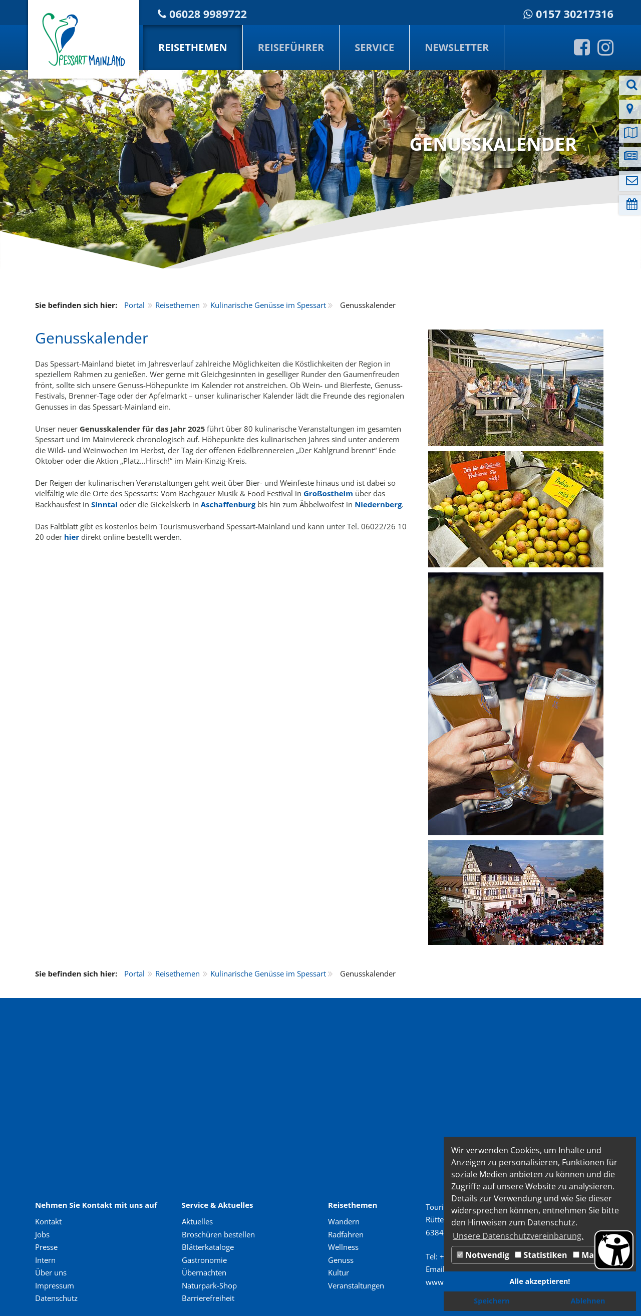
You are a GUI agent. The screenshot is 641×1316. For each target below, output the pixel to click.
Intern (45, 1260)
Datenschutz (56, 1298)
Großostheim (328, 493)
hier (71, 537)
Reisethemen (192, 47)
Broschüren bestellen (218, 1234)
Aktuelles (197, 1221)
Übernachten (204, 1272)
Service (374, 47)
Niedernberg (378, 504)
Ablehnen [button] (588, 1300)
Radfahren (346, 1234)
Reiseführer (291, 47)
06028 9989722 (208, 14)
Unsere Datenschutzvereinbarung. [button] (518, 1235)
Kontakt (48, 1221)
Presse (46, 1247)
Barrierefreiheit (208, 1298)
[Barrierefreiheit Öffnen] (613, 1249)
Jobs (42, 1234)
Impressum (54, 1285)
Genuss (341, 1260)
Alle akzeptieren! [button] (540, 1281)
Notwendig (483, 1254)
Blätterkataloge (208, 1247)
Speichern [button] (491, 1300)
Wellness (343, 1247)
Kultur (338, 1272)
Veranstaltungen (356, 1285)
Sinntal (104, 504)
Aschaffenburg (228, 504)
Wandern (344, 1221)
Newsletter (457, 47)
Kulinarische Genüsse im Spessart (268, 305)
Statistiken (541, 1254)
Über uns (51, 1272)
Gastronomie (204, 1260)
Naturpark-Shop (209, 1285)
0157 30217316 (574, 14)
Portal (134, 305)
